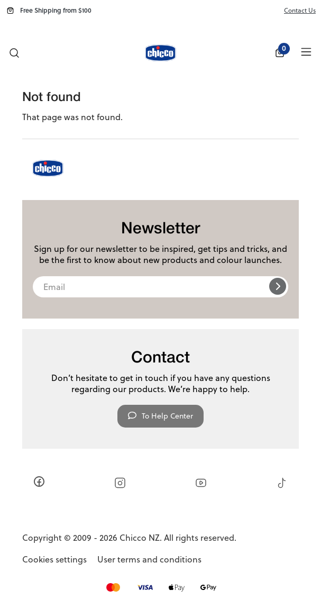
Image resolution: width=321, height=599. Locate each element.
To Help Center (160, 416)
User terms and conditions (149, 559)
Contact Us (300, 10)
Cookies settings (54, 559)
